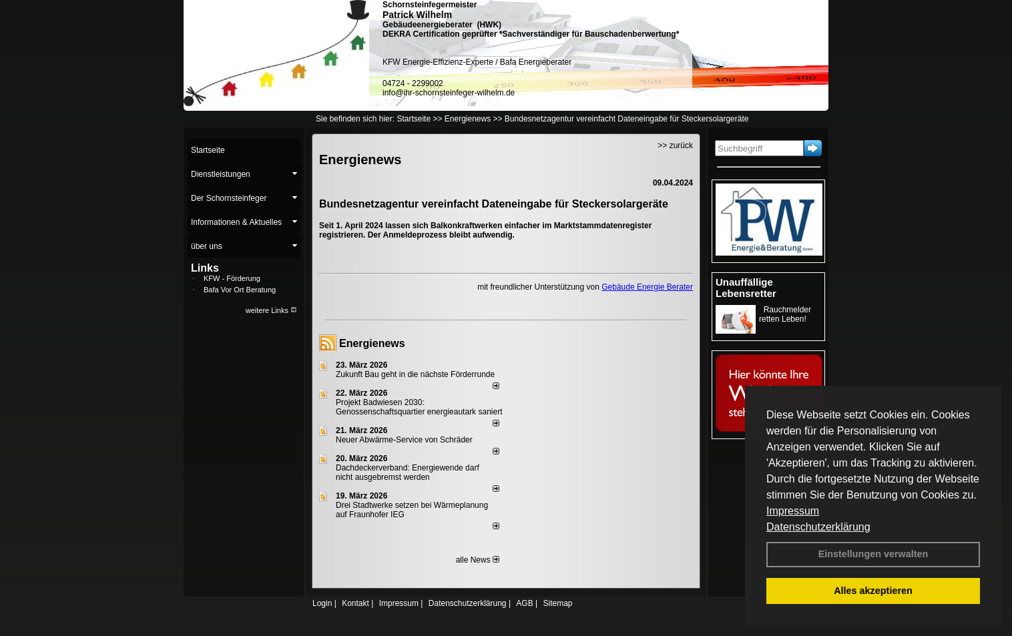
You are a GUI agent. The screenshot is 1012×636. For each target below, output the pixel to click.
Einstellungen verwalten (873, 554)
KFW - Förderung (232, 278)
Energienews (372, 343)
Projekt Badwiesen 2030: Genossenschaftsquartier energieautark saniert (419, 407)
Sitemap (557, 603)
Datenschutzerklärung (818, 527)
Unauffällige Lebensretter (746, 287)
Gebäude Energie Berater (647, 287)
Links (205, 268)
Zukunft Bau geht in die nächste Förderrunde (415, 374)
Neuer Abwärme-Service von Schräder (404, 439)
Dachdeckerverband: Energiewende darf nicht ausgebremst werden (407, 472)
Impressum (792, 511)
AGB (524, 603)
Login (322, 603)
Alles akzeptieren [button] (873, 590)
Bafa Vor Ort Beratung (240, 290)
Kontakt (355, 603)
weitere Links (271, 310)
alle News (477, 560)
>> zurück (675, 145)
